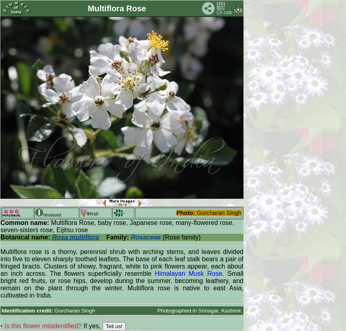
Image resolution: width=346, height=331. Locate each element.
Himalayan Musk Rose (188, 273)
